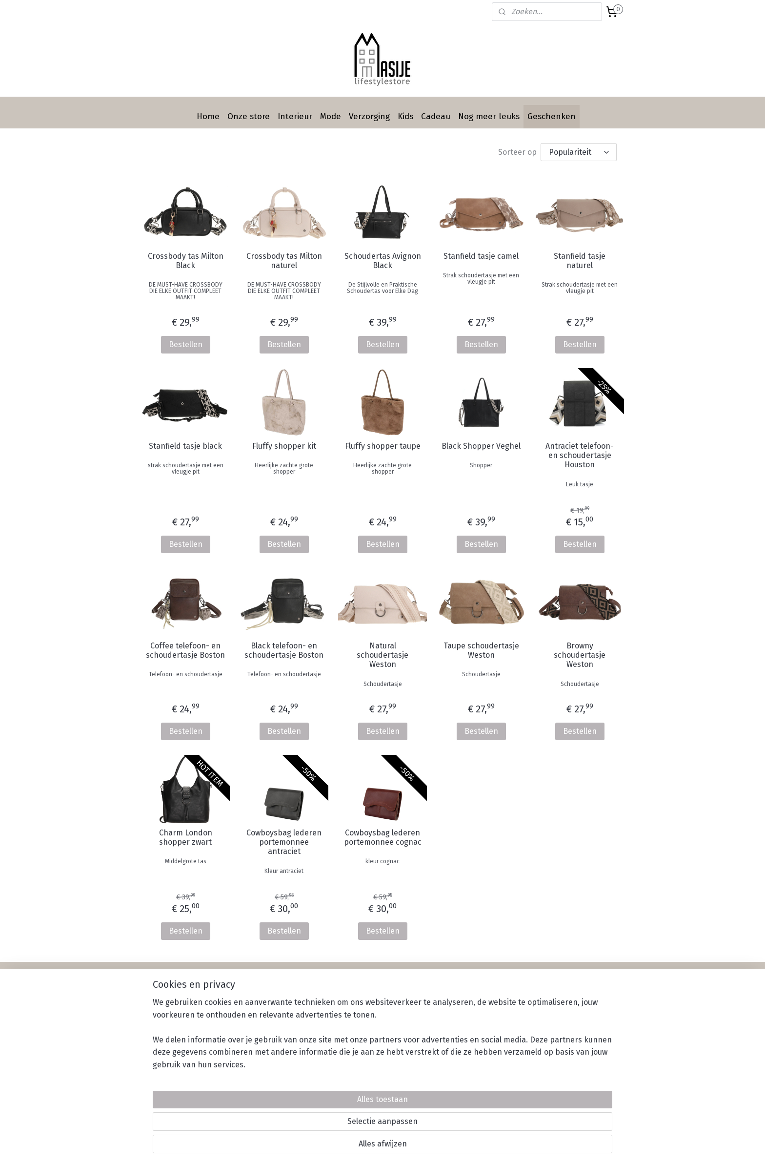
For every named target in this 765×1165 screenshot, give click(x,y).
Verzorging (369, 116)
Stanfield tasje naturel (579, 260)
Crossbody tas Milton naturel (284, 260)
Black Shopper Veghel (481, 446)
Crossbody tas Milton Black (185, 260)
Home (208, 116)
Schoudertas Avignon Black (382, 260)
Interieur (295, 116)
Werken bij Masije (463, 1049)
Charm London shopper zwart (185, 837)
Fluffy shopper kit (284, 446)
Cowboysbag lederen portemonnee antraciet (284, 842)
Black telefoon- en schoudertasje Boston (283, 650)
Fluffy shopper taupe (382, 446)
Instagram (548, 1016)
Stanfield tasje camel (481, 256)
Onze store (248, 116)
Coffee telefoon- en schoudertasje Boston (185, 650)
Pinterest (546, 1027)
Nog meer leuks (489, 116)
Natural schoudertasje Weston (382, 655)
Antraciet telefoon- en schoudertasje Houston (579, 455)
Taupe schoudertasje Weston (481, 650)
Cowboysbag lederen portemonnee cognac (382, 837)
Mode (330, 116)
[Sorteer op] (578, 152)
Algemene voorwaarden (473, 1027)
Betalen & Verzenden (469, 1005)
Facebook (547, 1005)
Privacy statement (464, 1038)
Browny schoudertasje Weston (579, 655)
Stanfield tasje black (185, 446)
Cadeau (435, 116)
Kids (405, 116)
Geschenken (551, 116)
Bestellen (185, 344)
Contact (350, 1060)
